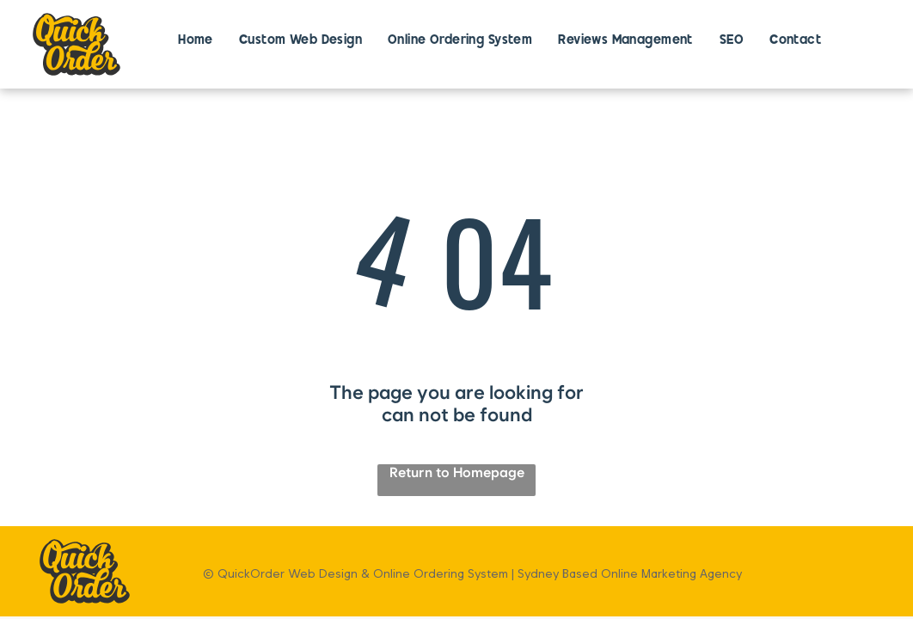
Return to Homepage (456, 472)
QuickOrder (251, 573)
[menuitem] (195, 41)
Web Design (323, 573)
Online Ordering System (440, 573)
